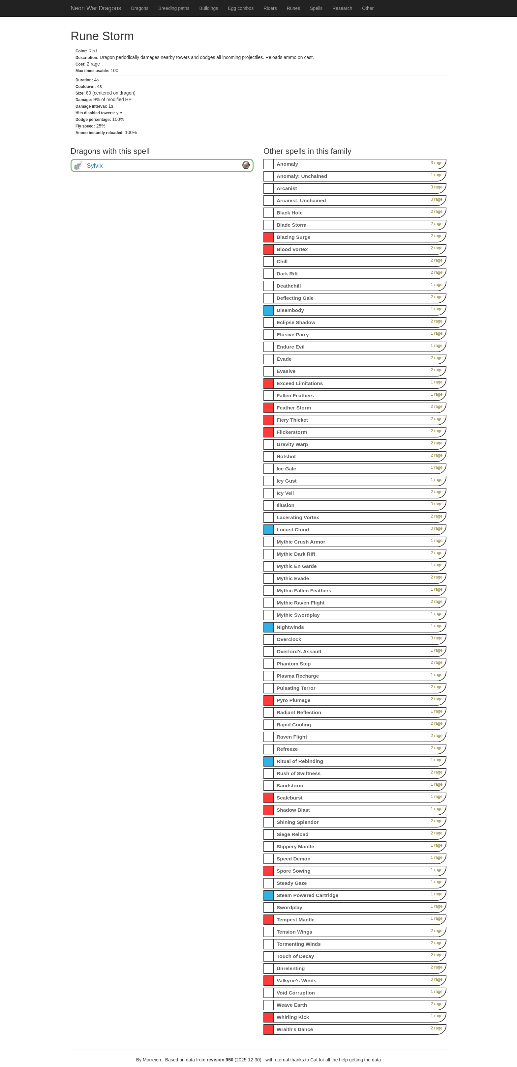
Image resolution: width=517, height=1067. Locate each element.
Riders (270, 8)
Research (342, 8)
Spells (316, 8)
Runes (293, 8)
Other (368, 8)
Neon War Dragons (96, 8)
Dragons (139, 8)
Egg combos (241, 8)
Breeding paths (173, 8)
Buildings (208, 8)
